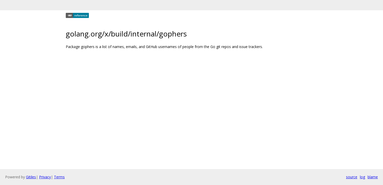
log (362, 176)
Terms (59, 176)
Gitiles (31, 176)
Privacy (45, 176)
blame (373, 176)
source (351, 176)
